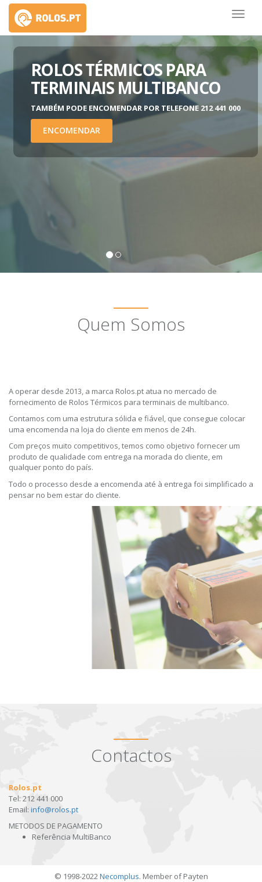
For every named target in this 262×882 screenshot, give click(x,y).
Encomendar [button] (71, 130)
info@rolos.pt (54, 809)
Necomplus (119, 876)
